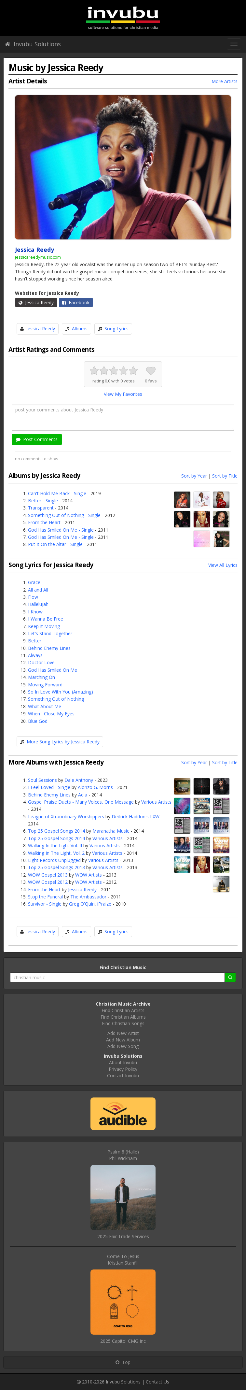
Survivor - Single (45, 904)
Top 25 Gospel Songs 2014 (56, 831)
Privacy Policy (123, 1069)
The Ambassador (88, 897)
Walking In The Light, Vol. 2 (56, 853)
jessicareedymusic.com (38, 257)
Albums (80, 328)
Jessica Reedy (36, 302)
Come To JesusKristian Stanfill (123, 1259)
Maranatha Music (110, 831)
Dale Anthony (78, 780)
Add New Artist (123, 1033)
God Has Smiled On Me (52, 670)
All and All (38, 590)
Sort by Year (194, 476)
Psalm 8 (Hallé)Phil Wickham (123, 1155)
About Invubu (123, 1062)
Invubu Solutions (33, 44)
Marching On (41, 677)
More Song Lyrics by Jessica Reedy (63, 741)
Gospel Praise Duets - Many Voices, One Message (81, 802)
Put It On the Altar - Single (55, 544)
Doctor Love (41, 662)
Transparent (41, 508)
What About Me (44, 706)
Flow (33, 597)
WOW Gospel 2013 (48, 875)
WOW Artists (88, 875)
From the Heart (44, 522)
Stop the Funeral (45, 897)
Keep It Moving (44, 626)
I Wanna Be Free (45, 619)
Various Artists (156, 802)
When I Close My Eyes (51, 713)
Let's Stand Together (50, 633)
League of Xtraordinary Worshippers (66, 816)
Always (35, 655)
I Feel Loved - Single (49, 787)
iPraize (104, 904)
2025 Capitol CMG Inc (123, 1341)
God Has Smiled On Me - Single (61, 530)
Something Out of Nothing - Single (64, 515)
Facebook (75, 302)
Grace (34, 582)
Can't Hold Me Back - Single (57, 493)
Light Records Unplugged (54, 860)
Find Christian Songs (123, 1023)
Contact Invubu (123, 1075)
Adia (82, 795)
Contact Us (157, 1382)
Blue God (38, 721)
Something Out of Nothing (56, 699)
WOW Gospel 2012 (48, 882)
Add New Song (123, 1046)
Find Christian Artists (123, 1010)
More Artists (225, 81)
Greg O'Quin (82, 904)
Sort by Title (225, 476)
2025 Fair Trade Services (123, 1236)
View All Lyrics (223, 565)
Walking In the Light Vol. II (55, 845)
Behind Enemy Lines (49, 648)
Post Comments (37, 439)
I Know (35, 612)
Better (34, 641)
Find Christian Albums (123, 1017)
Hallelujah (38, 604)
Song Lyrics (116, 328)
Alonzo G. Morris (95, 787)
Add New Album (123, 1040)
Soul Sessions (42, 780)
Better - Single (43, 500)
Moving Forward (45, 684)
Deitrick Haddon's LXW (135, 816)
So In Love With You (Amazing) (60, 692)
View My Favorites (123, 394)
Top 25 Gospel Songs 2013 (56, 867)
